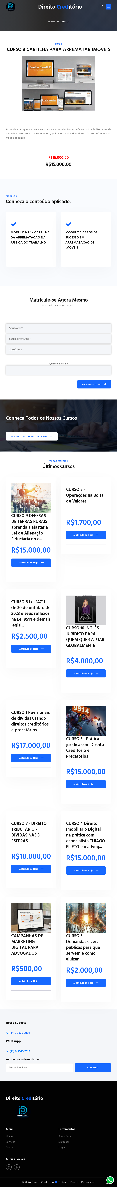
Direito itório (60, 7)
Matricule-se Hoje (31, 563)
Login (61, 1148)
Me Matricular (94, 384)
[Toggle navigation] (108, 6)
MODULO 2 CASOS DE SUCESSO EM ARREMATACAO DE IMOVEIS (81, 240)
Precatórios (64, 1136)
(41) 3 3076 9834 (19, 1033)
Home (51, 22)
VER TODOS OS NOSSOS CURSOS (32, 436)
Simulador (63, 1142)
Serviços (10, 1142)
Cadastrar (92, 1068)
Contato (10, 1148)
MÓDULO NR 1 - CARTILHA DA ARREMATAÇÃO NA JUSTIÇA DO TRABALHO (30, 237)
